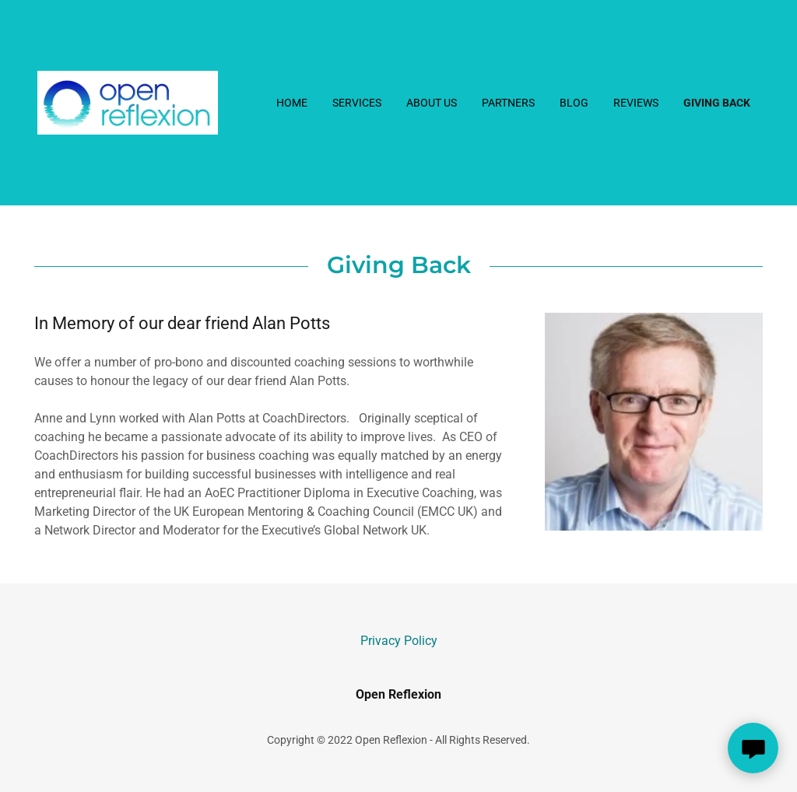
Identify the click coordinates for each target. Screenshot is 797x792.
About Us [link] (431, 102)
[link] (127, 101)
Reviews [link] (635, 102)
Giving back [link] (716, 102)
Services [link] (356, 102)
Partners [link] (508, 102)
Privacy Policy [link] (398, 640)
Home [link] (291, 102)
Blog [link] (574, 102)
